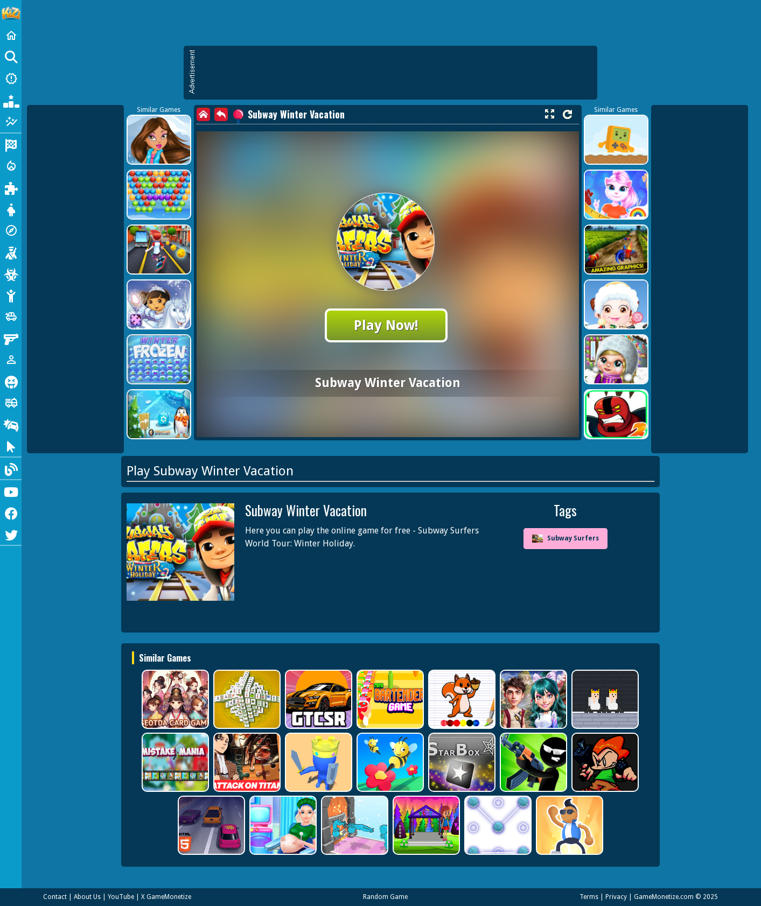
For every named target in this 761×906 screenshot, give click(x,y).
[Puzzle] (11, 187)
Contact (55, 897)
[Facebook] (11, 512)
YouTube (121, 897)
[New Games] (11, 78)
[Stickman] (11, 295)
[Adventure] (11, 230)
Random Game (385, 897)
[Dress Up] (11, 209)
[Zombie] (11, 273)
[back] (221, 114)
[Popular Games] (11, 100)
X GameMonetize (166, 897)
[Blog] (11, 468)
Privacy (616, 897)
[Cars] (11, 316)
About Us (87, 897)
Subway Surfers (565, 539)
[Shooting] (11, 252)
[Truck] (11, 402)
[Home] (11, 35)
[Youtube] (11, 491)
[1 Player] (11, 359)
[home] (203, 114)
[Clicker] (11, 445)
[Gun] (11, 338)
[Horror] (11, 381)
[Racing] (11, 144)
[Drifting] (11, 424)
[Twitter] (11, 534)
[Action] (11, 166)
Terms (589, 897)
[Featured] (11, 121)
